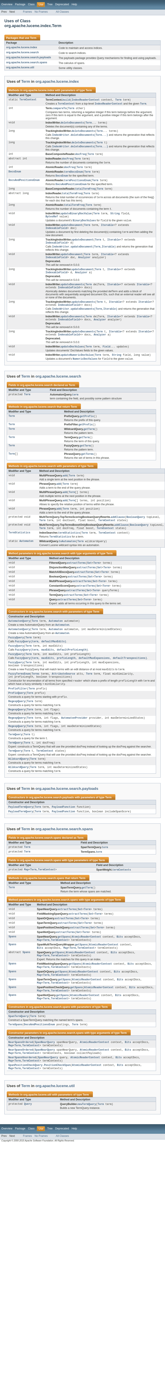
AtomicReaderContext (86, 969)
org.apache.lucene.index (21, 47)
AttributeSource (63, 696)
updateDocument (71, 230)
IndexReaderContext (86, 100)
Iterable (107, 230)
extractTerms (76, 579)
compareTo (59, 109)
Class (31, 4)
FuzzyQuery (16, 657)
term (75, 407)
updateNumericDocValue (77, 366)
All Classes (62, 11)
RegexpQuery (16, 726)
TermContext (27, 100)
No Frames (41, 11)
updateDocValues (72, 358)
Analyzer (84, 265)
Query (28, 1144)
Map (26, 901)
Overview (6, 4)
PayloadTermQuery (20, 837)
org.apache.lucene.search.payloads (28, 57)
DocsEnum (15, 174)
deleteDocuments (72, 123)
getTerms (87, 467)
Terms (36, 696)
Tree (50, 4)
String (115, 218)
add (65, 489)
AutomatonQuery (19, 639)
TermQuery (15, 762)
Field (106, 358)
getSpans (63, 969)
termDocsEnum (73, 174)
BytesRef (51, 221)
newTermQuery (86, 1144)
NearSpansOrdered (20, 1079)
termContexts (121, 901)
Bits (120, 969)
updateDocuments (72, 293)
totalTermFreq (85, 192)
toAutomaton (67, 557)
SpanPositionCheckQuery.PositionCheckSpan (39, 1104)
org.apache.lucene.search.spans (26, 62)
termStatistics (69, 548)
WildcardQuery (18, 788)
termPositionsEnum (77, 183)
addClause (118, 532)
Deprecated (62, 4)
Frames (27, 11)
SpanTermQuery (18, 1053)
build (66, 100)
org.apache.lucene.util (20, 67)
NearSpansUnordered (22, 1096)
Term (33, 38)
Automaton (26, 557)
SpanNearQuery (45, 1079)
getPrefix (87, 428)
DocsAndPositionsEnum (24, 183)
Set (89, 579)
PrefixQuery (16, 717)
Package (20, 4)
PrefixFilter (17, 712)
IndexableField (56, 234)
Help (74, 4)
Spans (12, 969)
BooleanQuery (135, 532)
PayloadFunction (63, 837)
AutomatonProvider (74, 744)
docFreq (80, 156)
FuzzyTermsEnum (19, 696)
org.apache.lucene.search (22, 52)
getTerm (88, 442)
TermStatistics (19, 548)
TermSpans (15, 1061)
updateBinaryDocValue (76, 218)
